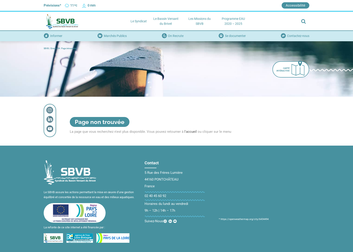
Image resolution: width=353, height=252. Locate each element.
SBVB (46, 48)
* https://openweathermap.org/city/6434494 (244, 219)
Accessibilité (295, 5)
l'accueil (190, 132)
